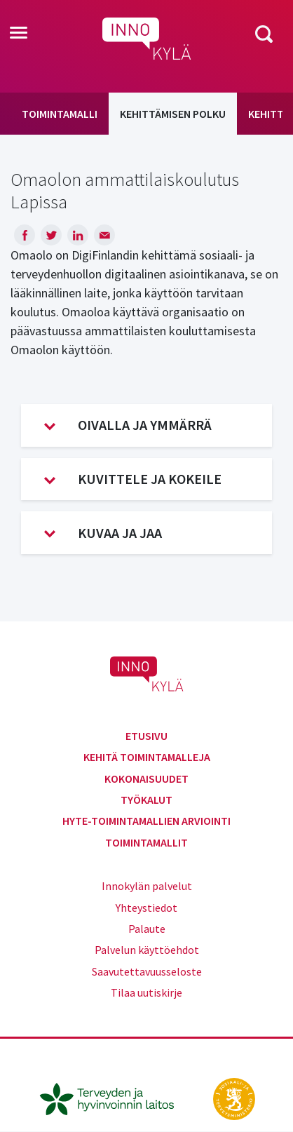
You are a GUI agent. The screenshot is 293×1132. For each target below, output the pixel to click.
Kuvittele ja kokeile (133, 479)
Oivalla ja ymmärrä (128, 425)
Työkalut (146, 800)
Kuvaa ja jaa (103, 533)
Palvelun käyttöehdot (147, 950)
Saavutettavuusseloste (147, 971)
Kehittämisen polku (173, 114)
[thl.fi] (114, 1098)
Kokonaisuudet (146, 778)
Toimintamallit (146, 842)
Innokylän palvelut (147, 886)
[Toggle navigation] (18, 33)
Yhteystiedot (146, 908)
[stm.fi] (234, 1098)
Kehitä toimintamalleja (146, 757)
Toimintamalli (59, 114)
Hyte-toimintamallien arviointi (146, 821)
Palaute (146, 929)
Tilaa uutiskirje (146, 992)
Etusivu (146, 736)
